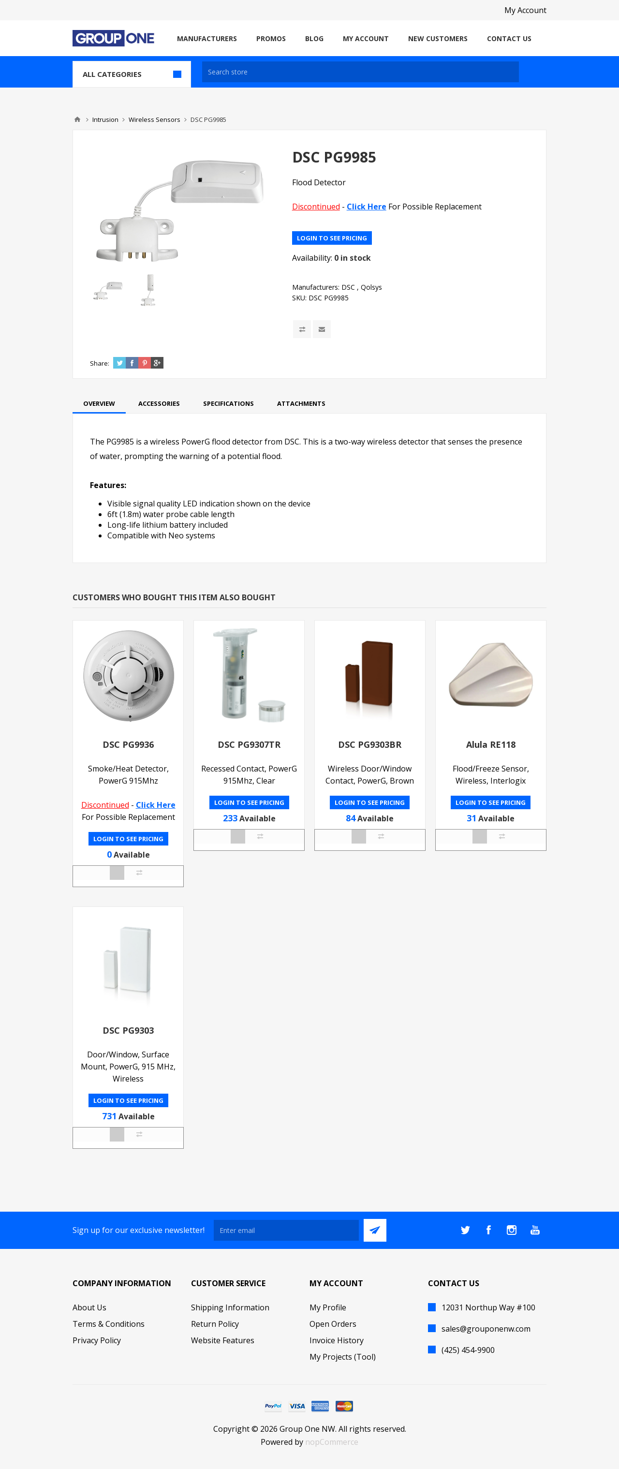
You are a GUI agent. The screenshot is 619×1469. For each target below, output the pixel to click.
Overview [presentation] (99, 403)
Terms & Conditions (109, 1324)
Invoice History (337, 1340)
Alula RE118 (491, 744)
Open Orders (333, 1324)
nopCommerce (331, 1442)
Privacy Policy (97, 1340)
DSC (348, 287)
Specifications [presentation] (228, 403)
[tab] (99, 403)
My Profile (328, 1307)
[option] (109, 290)
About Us (89, 1307)
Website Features (222, 1340)
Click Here (366, 206)
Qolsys (371, 287)
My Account (525, 10)
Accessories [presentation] (159, 403)
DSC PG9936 (128, 744)
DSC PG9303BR (369, 744)
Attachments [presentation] (301, 403)
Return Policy (215, 1324)
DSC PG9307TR (249, 744)
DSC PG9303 (128, 1030)
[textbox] (360, 71)
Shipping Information (230, 1307)
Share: (99, 363)
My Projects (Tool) (343, 1356)
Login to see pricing (332, 238)
